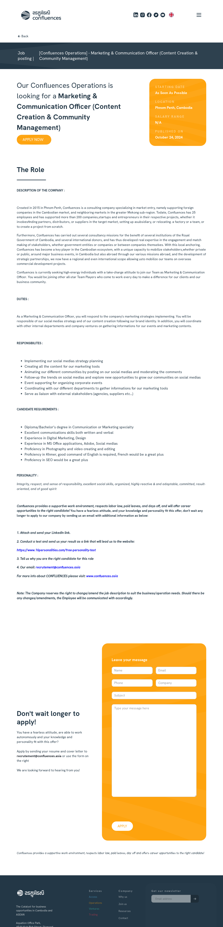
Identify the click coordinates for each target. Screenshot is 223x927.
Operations (102, 903)
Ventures (101, 908)
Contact (130, 918)
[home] (41, 15)
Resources (131, 911)
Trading (100, 914)
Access (100, 897)
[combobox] (177, 15)
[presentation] (141, 808)
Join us (129, 904)
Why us (129, 897)
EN (174, 14)
